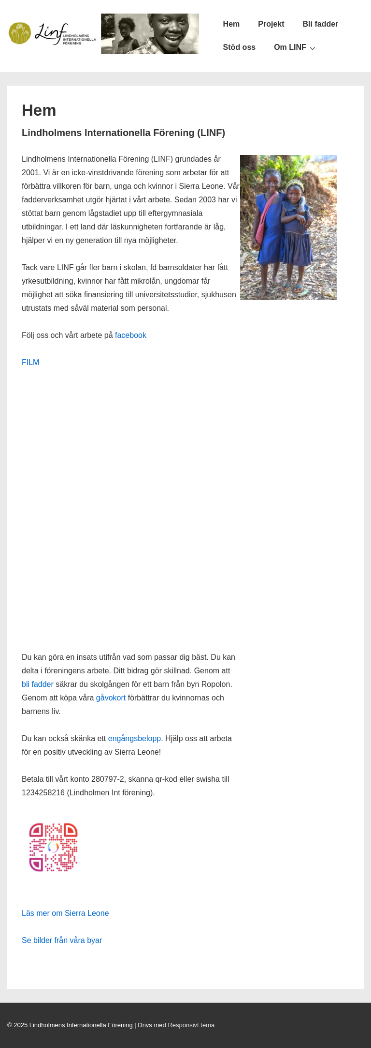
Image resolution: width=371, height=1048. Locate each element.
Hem (231, 24)
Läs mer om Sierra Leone (65, 913)
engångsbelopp (134, 738)
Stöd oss (239, 47)
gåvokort (111, 698)
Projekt (271, 24)
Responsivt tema (191, 1025)
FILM (30, 362)
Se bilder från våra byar (62, 940)
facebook (130, 335)
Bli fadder (321, 24)
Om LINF (296, 47)
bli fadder (38, 684)
